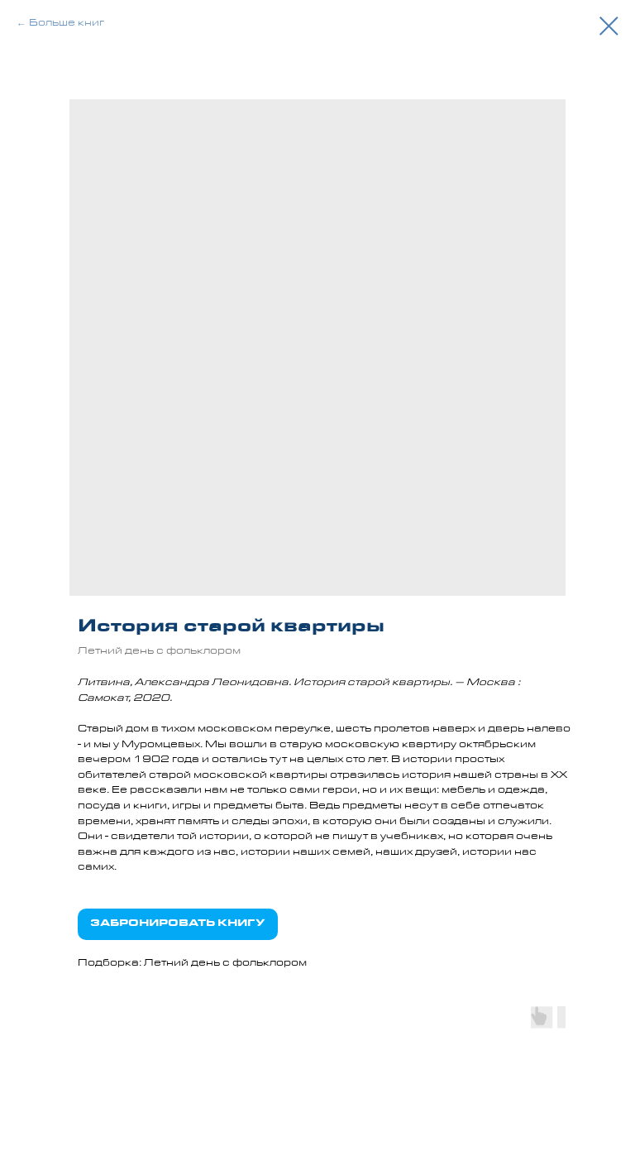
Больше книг (66, 24)
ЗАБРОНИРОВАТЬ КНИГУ (177, 924)
